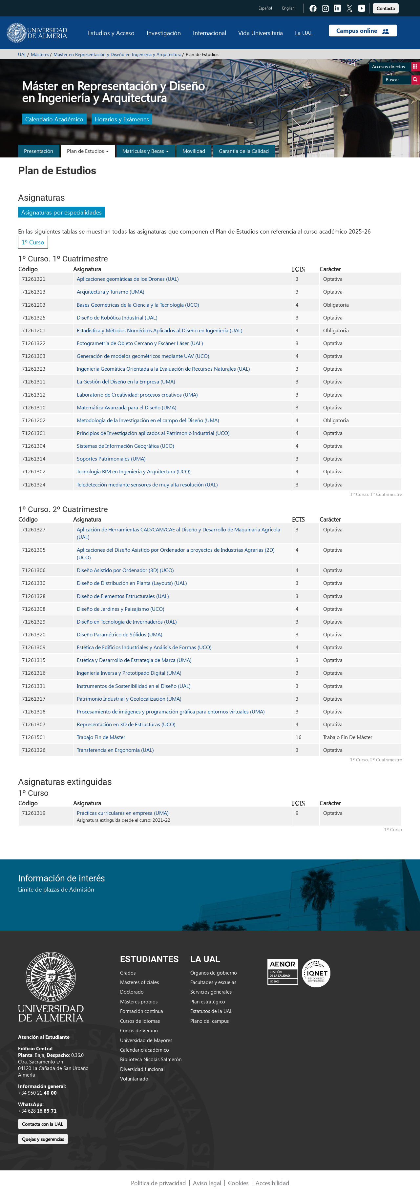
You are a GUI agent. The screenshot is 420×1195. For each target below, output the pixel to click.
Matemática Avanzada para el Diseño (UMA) (127, 407)
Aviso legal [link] (207, 1183)
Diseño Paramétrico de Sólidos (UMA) (119, 634)
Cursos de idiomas (140, 1021)
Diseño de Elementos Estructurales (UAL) (123, 595)
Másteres (40, 54)
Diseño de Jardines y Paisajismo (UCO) (120, 608)
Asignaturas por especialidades (61, 212)
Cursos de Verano (139, 1030)
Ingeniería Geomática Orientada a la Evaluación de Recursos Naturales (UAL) (163, 368)
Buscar (403, 79)
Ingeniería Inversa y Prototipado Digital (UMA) (129, 672)
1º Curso (33, 242)
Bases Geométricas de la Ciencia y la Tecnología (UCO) (138, 304)
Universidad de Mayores (146, 1040)
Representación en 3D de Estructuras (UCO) (126, 724)
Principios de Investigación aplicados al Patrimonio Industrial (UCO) (153, 432)
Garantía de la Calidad (244, 150)
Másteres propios (139, 1001)
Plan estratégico (207, 1001)
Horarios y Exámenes (122, 119)
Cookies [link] (238, 1183)
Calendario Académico (54, 119)
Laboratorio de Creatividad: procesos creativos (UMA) (137, 394)
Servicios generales (211, 991)
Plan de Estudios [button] (88, 150)
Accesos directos (396, 66)
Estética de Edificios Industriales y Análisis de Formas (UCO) (144, 647)
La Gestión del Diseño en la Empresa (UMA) (126, 381)
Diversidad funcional (142, 1069)
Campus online (362, 30)
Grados (128, 972)
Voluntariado (134, 1078)
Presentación (38, 150)
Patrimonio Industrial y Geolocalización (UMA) (129, 698)
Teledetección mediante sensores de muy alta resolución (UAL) (147, 484)
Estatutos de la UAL (211, 1011)
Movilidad (193, 150)
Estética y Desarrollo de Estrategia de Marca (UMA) (134, 659)
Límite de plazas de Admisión (56, 889)
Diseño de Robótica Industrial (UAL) (117, 317)
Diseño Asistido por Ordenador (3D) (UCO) (125, 570)
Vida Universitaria (260, 33)
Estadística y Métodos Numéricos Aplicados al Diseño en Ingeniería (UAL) (159, 330)
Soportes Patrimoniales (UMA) (111, 458)
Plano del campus (209, 1021)
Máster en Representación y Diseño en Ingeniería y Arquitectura (117, 54)
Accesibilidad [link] (272, 1183)
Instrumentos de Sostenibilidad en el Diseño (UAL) (134, 685)
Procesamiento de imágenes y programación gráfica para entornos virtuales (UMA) (171, 711)
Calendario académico (144, 1049)
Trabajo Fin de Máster (101, 736)
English (288, 8)
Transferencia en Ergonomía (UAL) (115, 749)
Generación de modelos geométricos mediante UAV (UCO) (143, 355)
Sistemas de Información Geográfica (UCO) (125, 445)
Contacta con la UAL (42, 1124)
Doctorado (132, 991)
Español (265, 8)
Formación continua (141, 1011)
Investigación (164, 33)
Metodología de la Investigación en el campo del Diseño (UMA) (148, 420)
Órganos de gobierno (213, 972)
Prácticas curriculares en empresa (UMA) (123, 812)
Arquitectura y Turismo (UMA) (110, 291)
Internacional (209, 33)
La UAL (304, 33)
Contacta (386, 8)
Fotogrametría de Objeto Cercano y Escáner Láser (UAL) (140, 343)
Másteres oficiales (139, 982)
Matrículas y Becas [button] (145, 150)
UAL (22, 54)
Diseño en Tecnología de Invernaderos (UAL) (127, 621)
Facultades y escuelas (213, 982)
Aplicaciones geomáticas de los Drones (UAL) (128, 278)
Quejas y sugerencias (43, 1139)
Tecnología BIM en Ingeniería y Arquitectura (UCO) (134, 471)
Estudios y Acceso (111, 33)
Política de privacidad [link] (158, 1183)
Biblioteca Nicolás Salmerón (150, 1059)
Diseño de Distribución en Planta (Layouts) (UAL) (132, 582)
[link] (386, 7)
